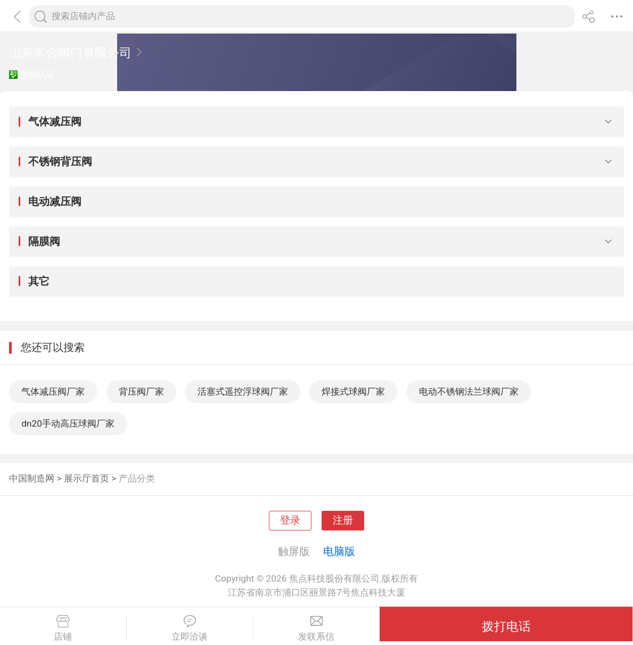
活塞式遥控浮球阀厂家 (243, 391)
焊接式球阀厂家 (353, 391)
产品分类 (137, 478)
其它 (39, 281)
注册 (343, 520)
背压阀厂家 (141, 391)
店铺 (63, 628)
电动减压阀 (54, 201)
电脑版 (339, 551)
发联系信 (317, 628)
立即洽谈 (190, 628)
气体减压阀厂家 (53, 391)
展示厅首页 (86, 478)
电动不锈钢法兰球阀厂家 (469, 391)
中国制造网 (31, 478)
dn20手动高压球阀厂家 (67, 423)
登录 (290, 520)
